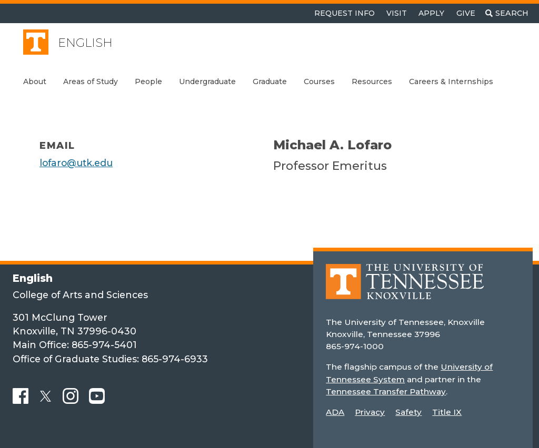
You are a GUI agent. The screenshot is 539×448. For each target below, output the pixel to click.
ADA (335, 412)
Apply (431, 13)
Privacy (370, 412)
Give (465, 13)
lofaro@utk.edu (76, 162)
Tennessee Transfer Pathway (385, 391)
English (85, 43)
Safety (408, 412)
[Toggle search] (507, 13)
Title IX (447, 412)
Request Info (344, 13)
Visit (396, 13)
